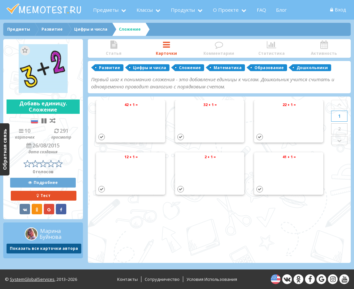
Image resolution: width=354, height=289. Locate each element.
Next (339, 140)
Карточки (166, 48)
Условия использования (211, 279)
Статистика (271, 48)
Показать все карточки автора (44, 248)
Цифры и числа (149, 67)
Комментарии (219, 48)
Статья (113, 48)
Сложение (190, 67)
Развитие (109, 67)
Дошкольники (312, 67)
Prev (339, 104)
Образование (269, 67)
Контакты (127, 279)
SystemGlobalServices (32, 279)
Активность (324, 48)
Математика (228, 67)
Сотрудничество (162, 279)
